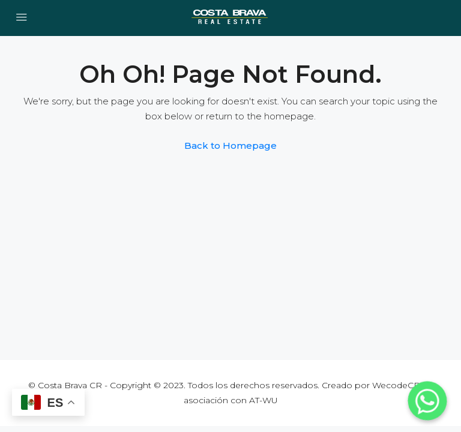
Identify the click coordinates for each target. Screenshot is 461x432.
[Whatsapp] (427, 401)
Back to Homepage (230, 145)
